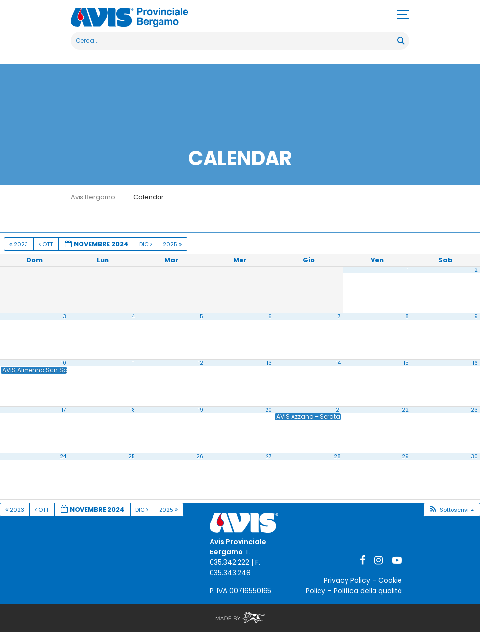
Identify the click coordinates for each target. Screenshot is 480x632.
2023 (19, 244)
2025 (173, 244)
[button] (451, 510)
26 (199, 456)
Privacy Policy (347, 580)
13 (269, 363)
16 (475, 363)
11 (133, 363)
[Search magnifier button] (400, 41)
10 (63, 363)
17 (64, 409)
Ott (46, 244)
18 (132, 409)
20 (268, 409)
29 (405, 456)
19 (200, 409)
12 (200, 363)
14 (338, 363)
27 (269, 456)
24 (63, 456)
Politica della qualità (368, 591)
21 (338, 409)
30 (474, 456)
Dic (146, 244)
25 (131, 456)
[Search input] (234, 41)
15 (406, 363)
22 (405, 409)
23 (474, 409)
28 (337, 456)
